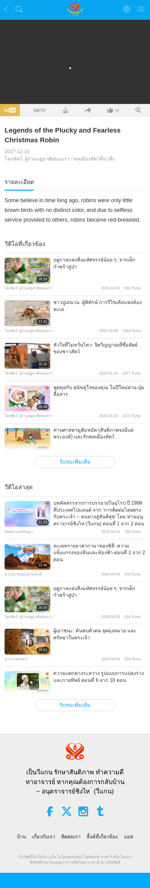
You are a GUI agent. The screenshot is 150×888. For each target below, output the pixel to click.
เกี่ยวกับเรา (43, 836)
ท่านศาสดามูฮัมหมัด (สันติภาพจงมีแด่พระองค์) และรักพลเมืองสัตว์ (93, 433)
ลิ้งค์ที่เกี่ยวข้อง (102, 836)
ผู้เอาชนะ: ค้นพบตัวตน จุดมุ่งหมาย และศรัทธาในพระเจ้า (94, 634)
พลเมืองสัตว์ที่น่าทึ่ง (94, 158)
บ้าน (21, 836)
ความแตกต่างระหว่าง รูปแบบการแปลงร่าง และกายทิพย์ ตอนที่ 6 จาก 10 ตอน (98, 676)
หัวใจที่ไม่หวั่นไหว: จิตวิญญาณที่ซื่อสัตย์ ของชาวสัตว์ (95, 348)
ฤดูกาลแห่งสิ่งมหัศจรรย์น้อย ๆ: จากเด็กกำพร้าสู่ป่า (94, 263)
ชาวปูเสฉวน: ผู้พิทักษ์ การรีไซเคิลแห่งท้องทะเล (97, 306)
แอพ (128, 836)
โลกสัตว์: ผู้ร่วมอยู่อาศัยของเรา (37, 158)
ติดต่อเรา (70, 836)
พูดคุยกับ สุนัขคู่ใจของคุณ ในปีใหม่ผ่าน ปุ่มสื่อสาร (98, 391)
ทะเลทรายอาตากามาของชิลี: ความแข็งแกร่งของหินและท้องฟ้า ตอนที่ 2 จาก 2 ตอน (99, 552)
